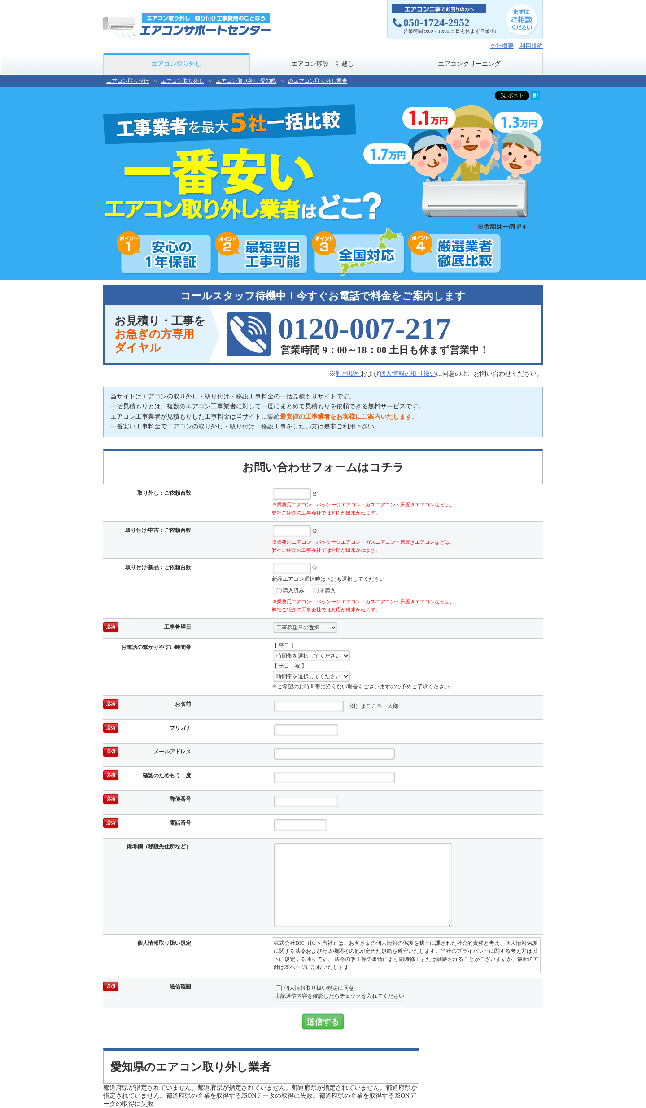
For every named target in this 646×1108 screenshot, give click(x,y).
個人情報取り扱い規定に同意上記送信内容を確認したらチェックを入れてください (339, 992)
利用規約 (531, 46)
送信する (323, 1021)
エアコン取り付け (127, 81)
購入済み (290, 590)
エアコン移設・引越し (322, 64)
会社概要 (502, 46)
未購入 (324, 590)
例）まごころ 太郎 (336, 706)
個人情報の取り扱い (408, 373)
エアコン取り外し (176, 64)
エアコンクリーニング (469, 64)
